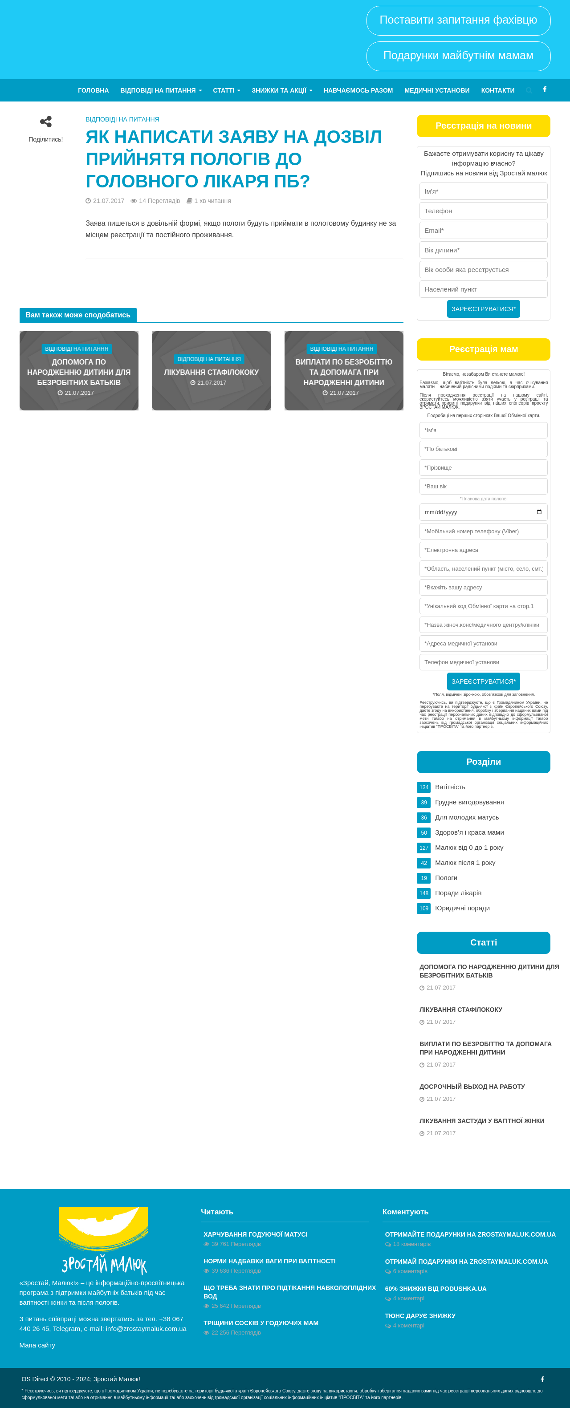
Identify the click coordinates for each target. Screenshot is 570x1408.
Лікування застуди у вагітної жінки (481, 1120)
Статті (224, 90)
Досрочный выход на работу (472, 1086)
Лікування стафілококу (211, 372)
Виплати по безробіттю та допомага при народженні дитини (344, 372)
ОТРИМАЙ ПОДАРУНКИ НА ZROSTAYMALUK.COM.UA (466, 1261)
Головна (93, 90)
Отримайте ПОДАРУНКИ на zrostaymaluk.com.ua (470, 1234)
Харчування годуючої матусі (255, 1234)
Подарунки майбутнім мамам (458, 55)
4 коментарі (408, 1298)
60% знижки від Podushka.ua (436, 1288)
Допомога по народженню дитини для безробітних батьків (78, 372)
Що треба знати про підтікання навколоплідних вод (290, 1292)
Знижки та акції (279, 90)
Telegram (67, 1328)
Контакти (498, 90)
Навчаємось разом (358, 90)
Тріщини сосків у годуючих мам (261, 1323)
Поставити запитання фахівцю (458, 19)
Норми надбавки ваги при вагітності (270, 1261)
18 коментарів (412, 1244)
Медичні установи (436, 90)
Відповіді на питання (158, 90)
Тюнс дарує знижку (420, 1315)
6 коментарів (410, 1271)
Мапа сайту (37, 1345)
